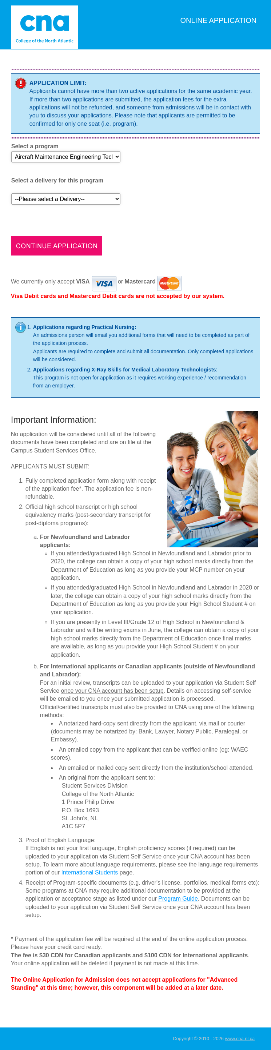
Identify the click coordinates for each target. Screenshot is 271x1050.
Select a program (35, 146)
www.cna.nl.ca (240, 1038)
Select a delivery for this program (57, 180)
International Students (89, 872)
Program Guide (178, 899)
